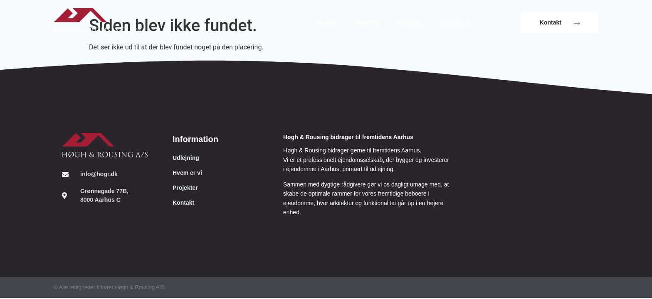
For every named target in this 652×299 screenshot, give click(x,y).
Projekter (409, 23)
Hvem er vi (453, 23)
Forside (326, 23)
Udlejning (366, 23)
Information (195, 139)
